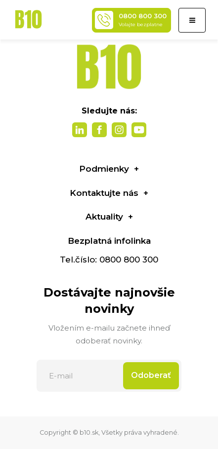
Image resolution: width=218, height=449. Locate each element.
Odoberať (151, 375)
